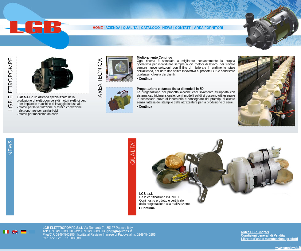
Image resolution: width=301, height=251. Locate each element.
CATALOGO (150, 27)
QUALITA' (131, 27)
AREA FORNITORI (208, 27)
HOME (98, 27)
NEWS (167, 27)
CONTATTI (183, 27)
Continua (144, 78)
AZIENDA (112, 27)
